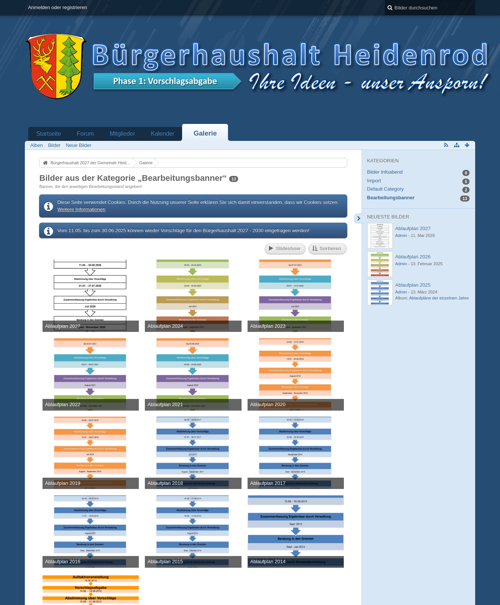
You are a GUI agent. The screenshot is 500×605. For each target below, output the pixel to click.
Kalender (162, 133)
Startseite (48, 133)
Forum (85, 133)
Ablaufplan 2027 (413, 228)
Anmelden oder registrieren (57, 7)
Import (374, 180)
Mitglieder (122, 133)
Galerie (205, 133)
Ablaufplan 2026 (413, 257)
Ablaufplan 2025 (413, 285)
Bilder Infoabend (385, 172)
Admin (401, 235)
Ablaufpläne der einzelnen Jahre (438, 298)
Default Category (385, 189)
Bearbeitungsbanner (391, 197)
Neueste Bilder (388, 217)
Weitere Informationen (81, 209)
